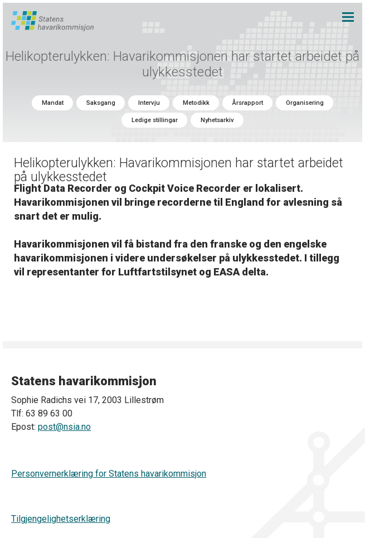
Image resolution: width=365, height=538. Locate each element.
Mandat (53, 102)
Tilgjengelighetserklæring (60, 518)
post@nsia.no (64, 426)
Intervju (149, 102)
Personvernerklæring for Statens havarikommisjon (108, 473)
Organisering (305, 102)
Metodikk (196, 102)
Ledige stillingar (155, 120)
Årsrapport (247, 102)
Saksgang (100, 102)
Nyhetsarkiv (217, 120)
